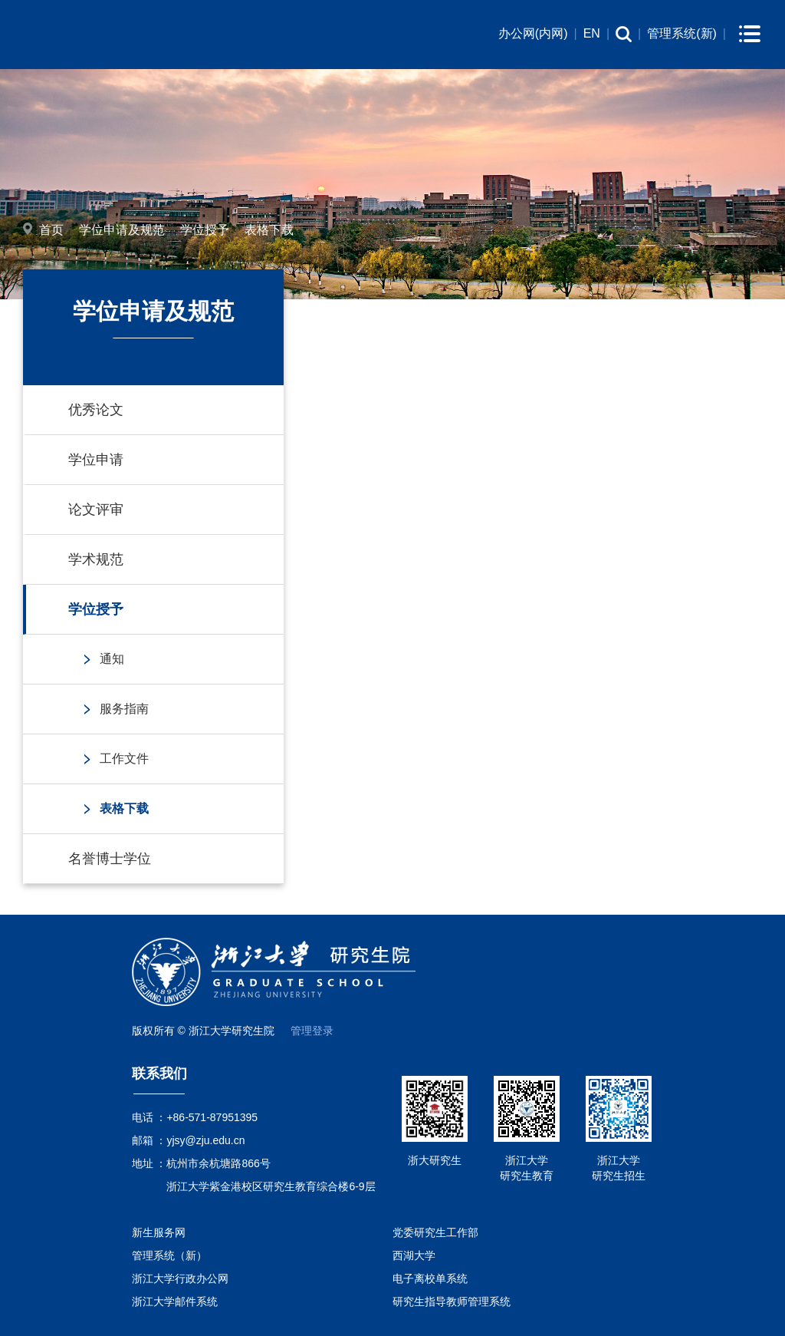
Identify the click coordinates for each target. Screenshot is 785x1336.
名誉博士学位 (109, 858)
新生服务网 (159, 1232)
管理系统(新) (682, 33)
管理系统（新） (169, 1255)
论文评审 (95, 509)
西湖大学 (413, 1255)
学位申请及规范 (122, 229)
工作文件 (124, 758)
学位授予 (204, 229)
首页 (51, 229)
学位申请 (95, 459)
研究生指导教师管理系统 (451, 1301)
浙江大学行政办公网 (180, 1278)
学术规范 (95, 559)
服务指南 (124, 708)
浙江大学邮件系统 (175, 1301)
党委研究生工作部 (435, 1232)
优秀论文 (95, 409)
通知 (112, 658)
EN (591, 33)
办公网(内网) (533, 33)
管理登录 (312, 1030)
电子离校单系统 (430, 1278)
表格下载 (269, 229)
